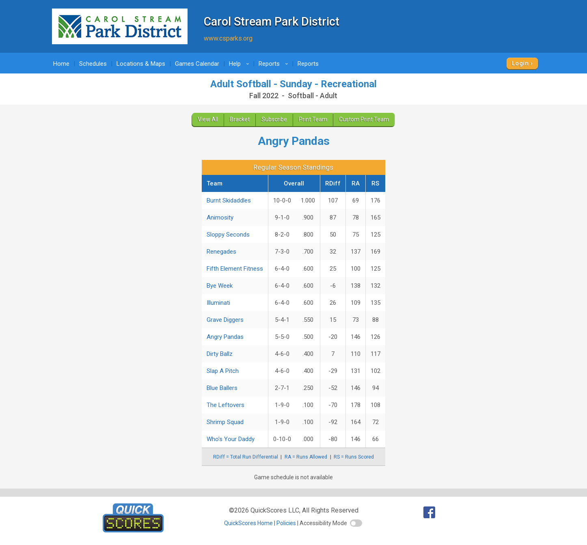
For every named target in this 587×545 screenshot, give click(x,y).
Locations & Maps (141, 63)
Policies (286, 523)
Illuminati (218, 302)
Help (240, 63)
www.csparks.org (228, 38)
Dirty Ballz (220, 354)
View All (208, 119)
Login (520, 63)
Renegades (221, 251)
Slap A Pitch (223, 371)
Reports (275, 63)
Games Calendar (197, 63)
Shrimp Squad (225, 422)
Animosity (220, 217)
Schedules (93, 63)
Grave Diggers (225, 319)
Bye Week (220, 285)
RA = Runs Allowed (306, 457)
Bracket (240, 119)
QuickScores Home (248, 523)
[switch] (356, 523)
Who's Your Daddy (231, 439)
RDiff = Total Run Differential (245, 457)
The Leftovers (225, 405)
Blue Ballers (222, 388)
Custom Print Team (364, 119)
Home (61, 63)
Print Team (313, 119)
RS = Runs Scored (354, 457)
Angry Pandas (225, 336)
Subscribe (274, 119)
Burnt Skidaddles (229, 200)
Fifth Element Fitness (235, 268)
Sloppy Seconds (228, 234)
